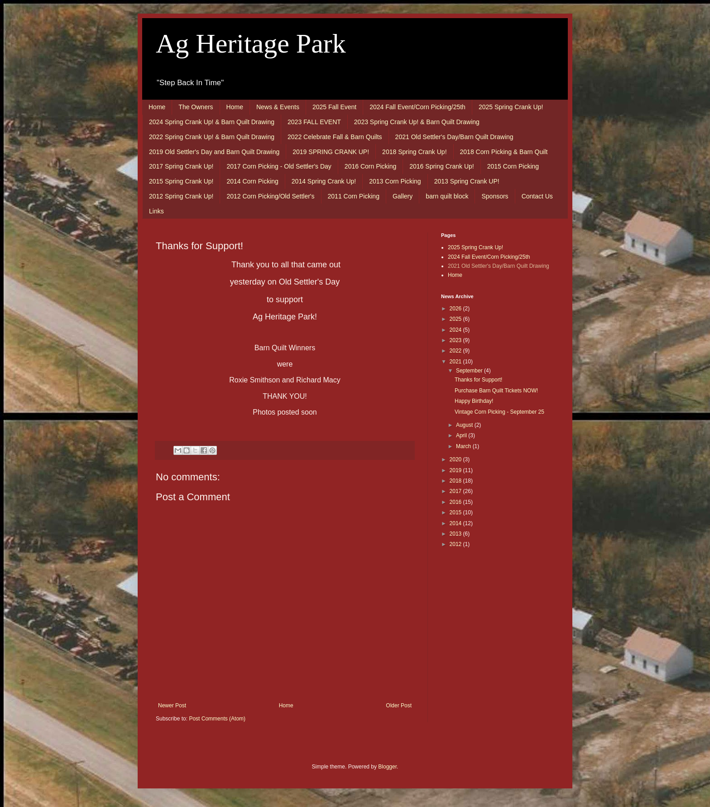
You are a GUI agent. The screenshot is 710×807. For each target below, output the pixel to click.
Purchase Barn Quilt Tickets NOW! (496, 390)
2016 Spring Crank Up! (441, 166)
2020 (456, 459)
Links (156, 211)
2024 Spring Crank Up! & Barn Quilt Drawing (211, 122)
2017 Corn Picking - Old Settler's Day (278, 166)
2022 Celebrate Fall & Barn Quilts (335, 136)
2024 (456, 330)
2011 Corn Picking (353, 196)
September (470, 370)
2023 (456, 340)
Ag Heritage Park (251, 43)
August (465, 425)
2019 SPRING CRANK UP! (331, 151)
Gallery (403, 196)
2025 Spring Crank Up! (511, 107)
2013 (456, 534)
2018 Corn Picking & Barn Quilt (504, 151)
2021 (456, 361)
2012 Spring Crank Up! (181, 196)
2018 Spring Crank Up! (414, 151)
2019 (456, 470)
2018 (456, 481)
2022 (456, 351)
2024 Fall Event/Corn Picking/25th (417, 107)
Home (157, 107)
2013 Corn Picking (395, 181)
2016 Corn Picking (370, 166)
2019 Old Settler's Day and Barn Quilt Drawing (214, 151)
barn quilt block (447, 196)
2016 (456, 502)
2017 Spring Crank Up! (181, 166)
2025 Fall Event (334, 107)
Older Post (399, 705)
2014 (456, 523)
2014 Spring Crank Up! (324, 181)
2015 (456, 512)
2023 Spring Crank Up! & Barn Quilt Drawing (417, 122)
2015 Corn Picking (513, 166)
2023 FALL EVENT (314, 122)
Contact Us (537, 196)
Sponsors (494, 196)
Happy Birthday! (474, 401)
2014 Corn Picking (252, 181)
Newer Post (172, 705)
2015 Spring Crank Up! (181, 181)
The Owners (195, 107)
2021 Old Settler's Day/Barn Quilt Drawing (454, 136)
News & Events (277, 107)
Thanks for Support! (478, 380)
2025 (456, 319)
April (462, 435)
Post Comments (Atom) (217, 718)
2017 (456, 491)
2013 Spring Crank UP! (466, 181)
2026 (456, 308)
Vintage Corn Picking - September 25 (499, 412)
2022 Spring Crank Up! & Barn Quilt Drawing (211, 136)
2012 (456, 544)
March (464, 446)
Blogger (387, 767)
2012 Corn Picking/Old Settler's (270, 196)
